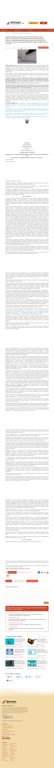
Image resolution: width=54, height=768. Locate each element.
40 (29, 213)
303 (29, 521)
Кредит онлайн (5, 736)
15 (18, 434)
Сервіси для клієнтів (4, 30)
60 (16, 450)
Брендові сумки (12, 760)
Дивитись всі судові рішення (43, 636)
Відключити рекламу (43, 47)
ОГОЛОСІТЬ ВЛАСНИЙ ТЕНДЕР (16, 623)
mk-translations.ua (13, 753)
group (19, 677)
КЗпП (31, 213)
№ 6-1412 (16, 474)
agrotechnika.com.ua (5, 753)
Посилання (11, 752)
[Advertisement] (29, 9)
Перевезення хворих (13, 749)
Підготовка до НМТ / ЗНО (13, 746)
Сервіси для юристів (17, 30)
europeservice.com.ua (5, 755)
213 (17, 518)
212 (33, 517)
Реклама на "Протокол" (7, 725)
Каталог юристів (30, 30)
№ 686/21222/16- (29, 150)
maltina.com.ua (12, 755)
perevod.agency (4, 752)
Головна (7, 33)
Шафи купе (11, 756)
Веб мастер (4, 748)
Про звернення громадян (23, 509)
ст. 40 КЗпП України (43, 70)
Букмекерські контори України (13, 758)
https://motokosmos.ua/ (5, 749)
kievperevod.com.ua (5, 760)
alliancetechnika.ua (5, 745)
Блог (40, 30)
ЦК (20, 434)
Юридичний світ (50, 30)
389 (29, 326)
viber (38, 677)
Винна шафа (12, 748)
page (9, 677)
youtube (10, 680)
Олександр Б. (17, 48)
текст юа (3, 758)
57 (17, 442)
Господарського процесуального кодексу (28, 310)
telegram (29, 677)
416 (20, 536)
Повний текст (4, 714)
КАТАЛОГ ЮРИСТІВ (13, 627)
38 (23, 227)
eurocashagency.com (13, 743)
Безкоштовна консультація (16, 612)
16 (24, 437)
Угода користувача (6, 732)
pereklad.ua (12, 744)
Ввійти (43, 23)
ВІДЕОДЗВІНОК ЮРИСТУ (14, 618)
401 (18, 536)
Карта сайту (4, 729)
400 (22, 348)
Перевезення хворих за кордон (6, 757)
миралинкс (4, 746)
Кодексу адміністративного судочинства (30, 311)
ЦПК (13, 308)
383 (10, 308)
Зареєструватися (32, 23)
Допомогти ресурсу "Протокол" (9, 734)
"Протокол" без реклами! (7, 727)
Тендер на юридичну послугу (8, 731)
